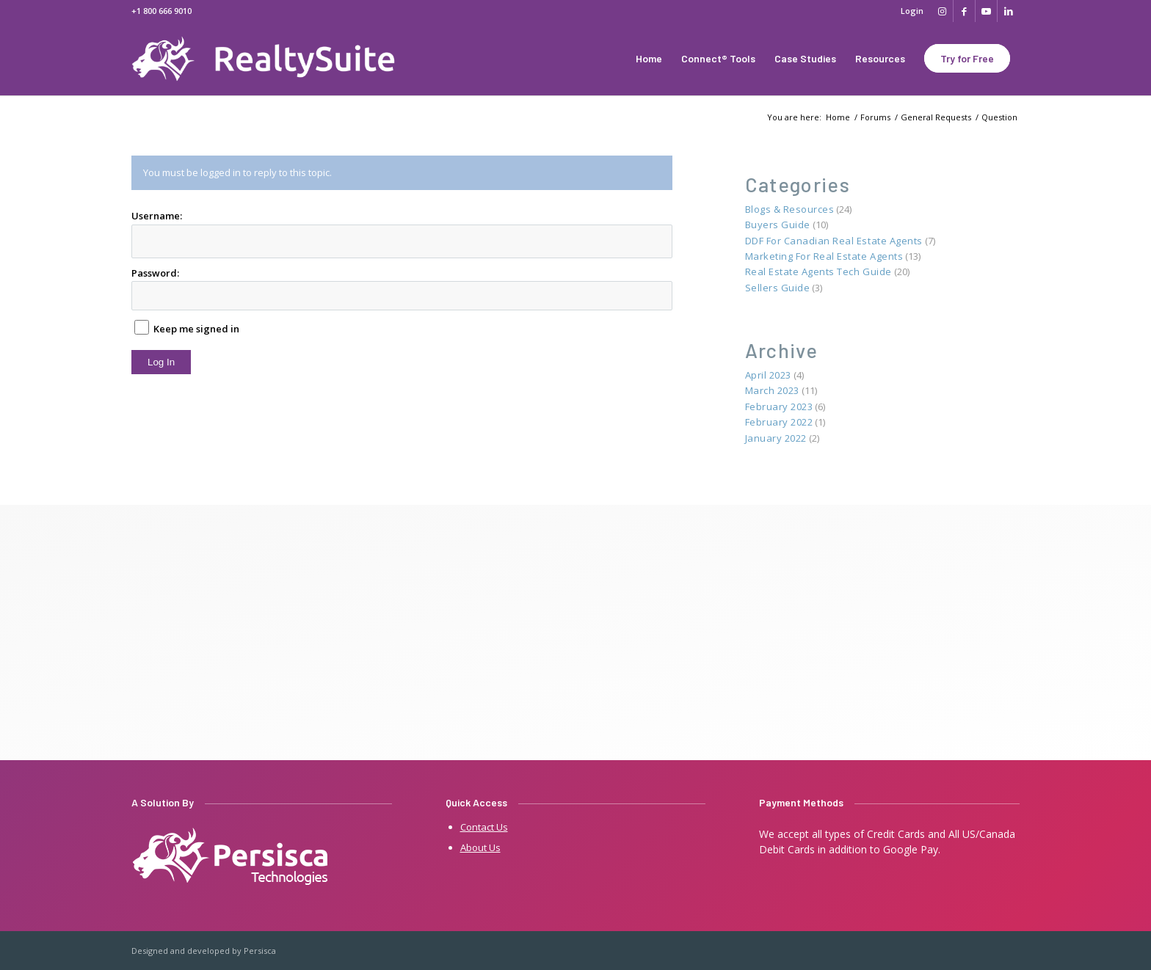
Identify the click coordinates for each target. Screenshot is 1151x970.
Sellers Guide (777, 287)
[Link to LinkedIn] (1009, 11)
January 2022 (776, 438)
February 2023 (779, 406)
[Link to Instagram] (942, 11)
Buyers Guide (777, 224)
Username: (156, 215)
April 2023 (768, 375)
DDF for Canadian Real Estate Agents (834, 240)
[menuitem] (908, 11)
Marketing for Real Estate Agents (824, 256)
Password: (155, 273)
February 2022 (779, 422)
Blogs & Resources (790, 209)
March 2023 (772, 390)
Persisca (260, 950)
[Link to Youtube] (986, 11)
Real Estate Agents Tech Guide (818, 271)
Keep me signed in (196, 328)
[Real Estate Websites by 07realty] (277, 58)
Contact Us (484, 827)
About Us (480, 847)
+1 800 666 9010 (161, 10)
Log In (161, 362)
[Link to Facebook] (964, 11)
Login (912, 10)
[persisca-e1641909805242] (231, 857)
